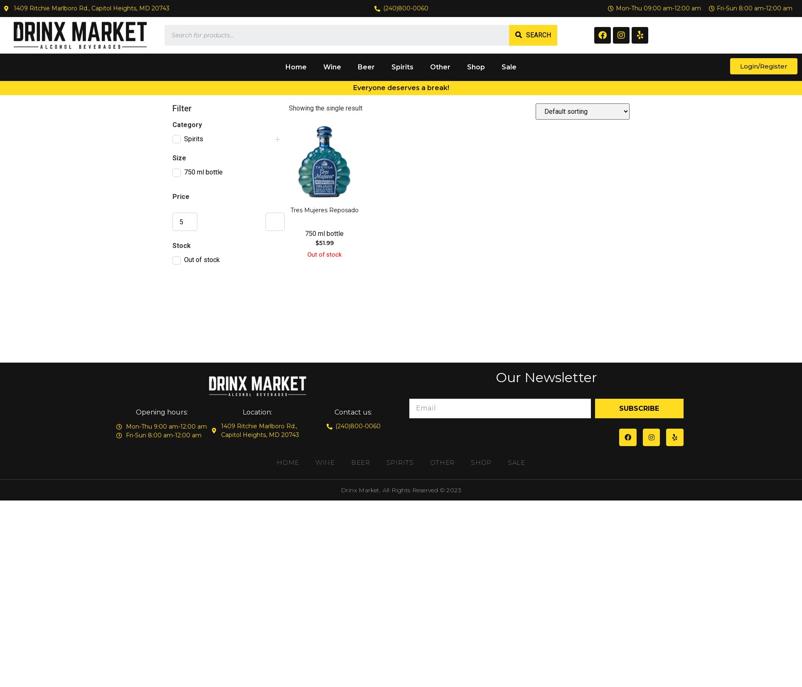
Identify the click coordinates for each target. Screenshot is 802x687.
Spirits (402, 67)
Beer (366, 67)
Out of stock (202, 260)
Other (440, 67)
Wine (332, 67)
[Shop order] (583, 111)
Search (538, 35)
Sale (509, 67)
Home (296, 67)
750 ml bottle (203, 172)
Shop (476, 67)
